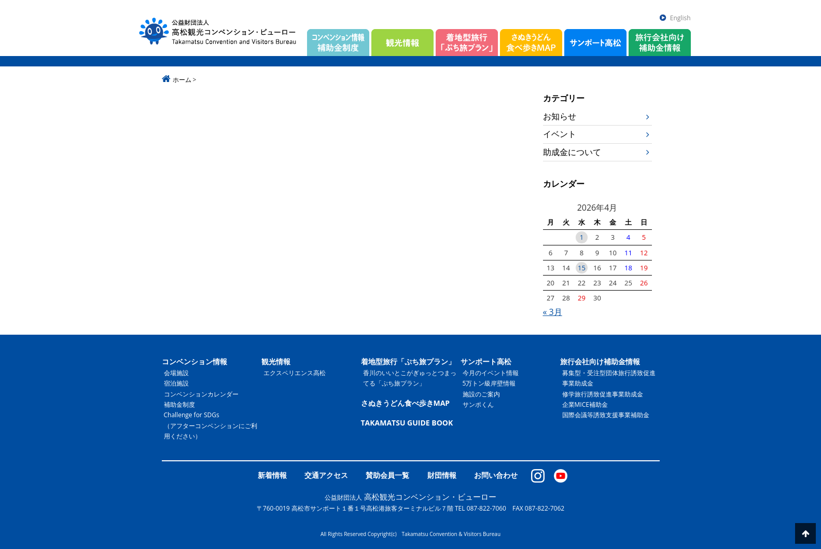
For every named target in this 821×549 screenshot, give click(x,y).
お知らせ (559, 116)
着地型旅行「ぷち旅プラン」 (408, 361)
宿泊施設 (176, 383)
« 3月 (552, 312)
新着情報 (272, 475)
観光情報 (275, 361)
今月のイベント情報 (491, 372)
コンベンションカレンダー (201, 394)
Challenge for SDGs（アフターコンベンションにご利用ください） (210, 425)
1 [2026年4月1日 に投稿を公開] (581, 237)
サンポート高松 (486, 361)
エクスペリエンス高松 (294, 372)
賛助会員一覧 (387, 475)
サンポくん (478, 404)
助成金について (572, 152)
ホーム (182, 79)
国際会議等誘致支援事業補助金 (605, 414)
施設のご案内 (481, 394)
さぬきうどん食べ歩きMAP (405, 403)
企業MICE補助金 (585, 404)
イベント (559, 134)
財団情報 (441, 475)
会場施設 (176, 372)
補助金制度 (179, 404)
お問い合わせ (496, 475)
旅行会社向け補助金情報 (600, 361)
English (680, 17)
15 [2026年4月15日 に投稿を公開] (582, 267)
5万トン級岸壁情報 (489, 383)
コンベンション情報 (194, 361)
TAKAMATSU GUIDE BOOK (407, 423)
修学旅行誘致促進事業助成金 (602, 394)
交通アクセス (326, 475)
